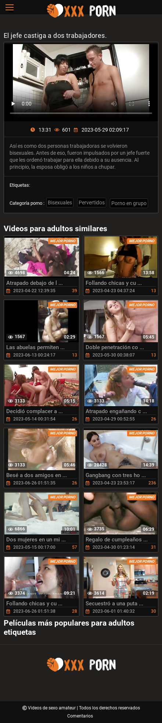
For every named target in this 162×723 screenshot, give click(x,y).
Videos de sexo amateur (52, 708)
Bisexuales (60, 202)
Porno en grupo (129, 203)
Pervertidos (92, 202)
